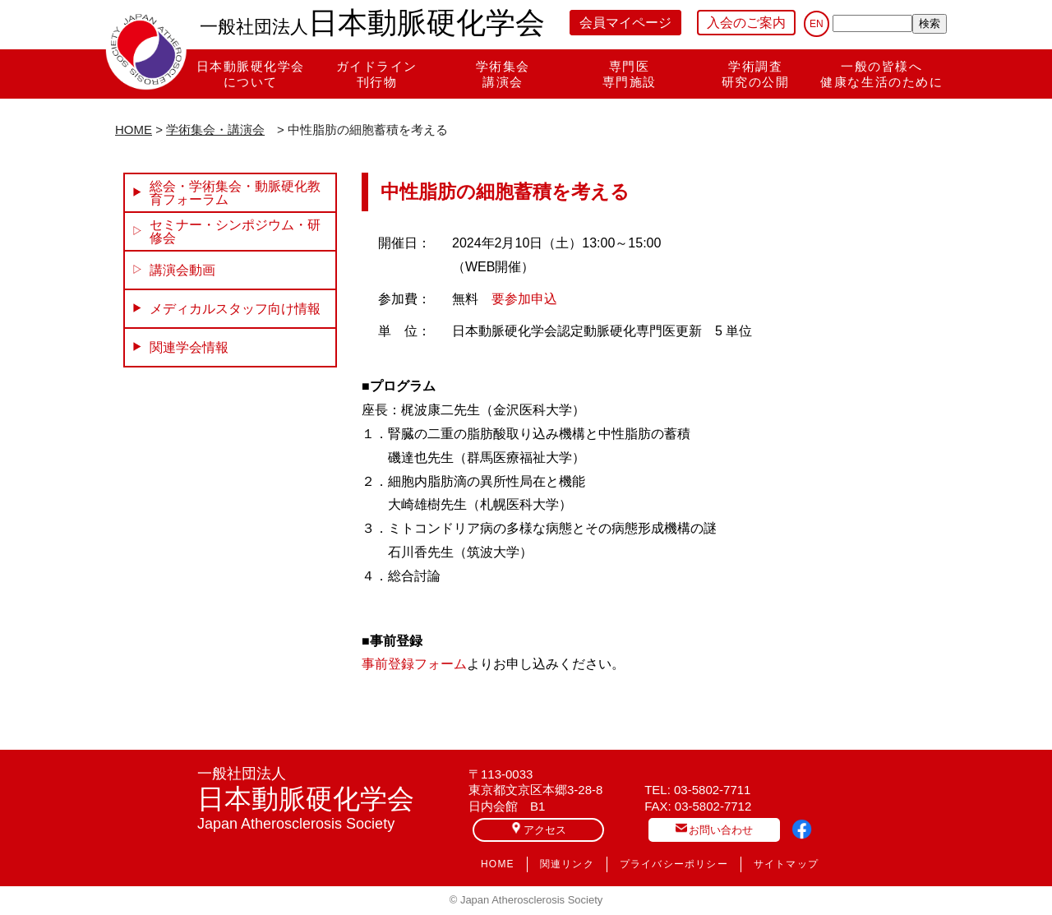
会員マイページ (625, 23)
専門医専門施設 (629, 74)
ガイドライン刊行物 (377, 74)
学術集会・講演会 (215, 129)
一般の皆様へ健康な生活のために (881, 74)
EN (817, 24)
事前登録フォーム (414, 664)
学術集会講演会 (503, 74)
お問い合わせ (714, 829)
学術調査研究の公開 (756, 74)
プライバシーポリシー (674, 864)
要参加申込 (524, 299)
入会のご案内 (746, 23)
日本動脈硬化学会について (250, 74)
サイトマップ (786, 864)
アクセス (538, 829)
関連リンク (567, 864)
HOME (133, 129)
